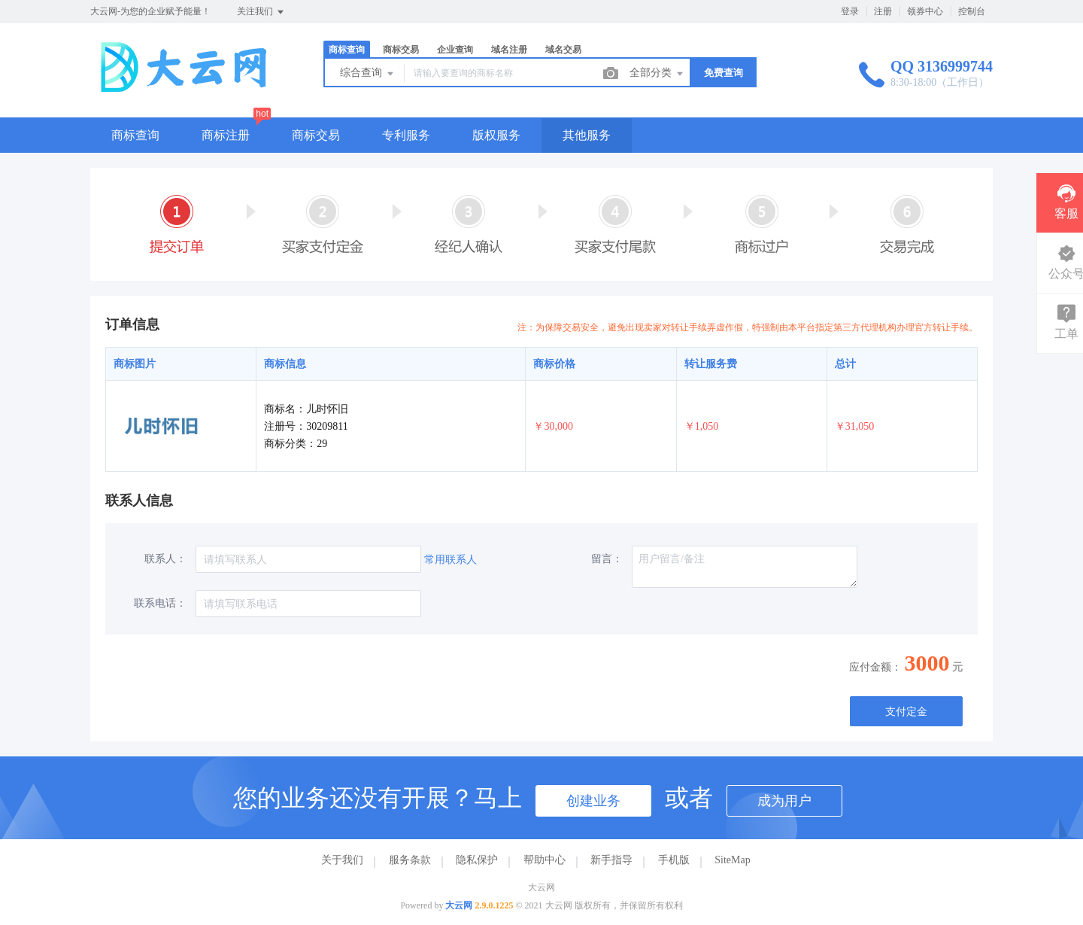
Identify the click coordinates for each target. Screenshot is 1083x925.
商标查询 (347, 49)
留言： (607, 558)
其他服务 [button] (587, 135)
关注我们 (261, 12)
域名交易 (563, 49)
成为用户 (784, 800)
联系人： (165, 558)
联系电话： (160, 603)
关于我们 (342, 860)
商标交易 (401, 49)
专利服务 (406, 135)
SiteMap (732, 860)
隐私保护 (477, 860)
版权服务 (496, 135)
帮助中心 (544, 860)
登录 (850, 11)
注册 (883, 11)
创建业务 (593, 800)
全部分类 (657, 74)
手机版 (674, 860)
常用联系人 (450, 559)
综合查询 (368, 74)
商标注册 (226, 135)
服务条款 (410, 860)
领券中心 (925, 11)
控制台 (971, 11)
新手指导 (611, 860)
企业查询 (455, 49)
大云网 (458, 905)
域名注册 (509, 49)
